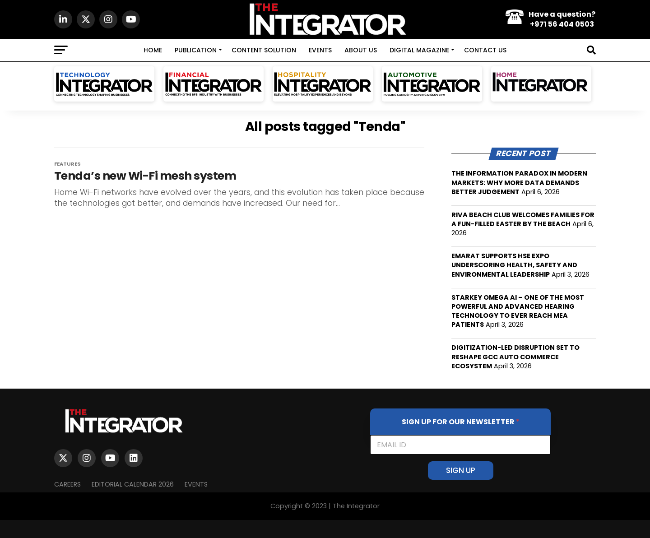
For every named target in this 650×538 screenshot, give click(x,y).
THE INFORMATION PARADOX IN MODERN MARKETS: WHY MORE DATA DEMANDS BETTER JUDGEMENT (519, 182)
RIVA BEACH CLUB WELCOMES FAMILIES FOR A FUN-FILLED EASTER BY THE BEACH (522, 219)
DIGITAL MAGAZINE (419, 50)
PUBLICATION (196, 50)
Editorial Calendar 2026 (133, 484)
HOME (153, 50)
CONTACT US (485, 50)
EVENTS (320, 50)
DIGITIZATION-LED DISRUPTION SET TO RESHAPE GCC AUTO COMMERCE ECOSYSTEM (515, 356)
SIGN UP (460, 470)
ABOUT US (360, 50)
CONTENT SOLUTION (264, 50)
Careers (67, 484)
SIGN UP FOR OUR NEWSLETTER (461, 422)
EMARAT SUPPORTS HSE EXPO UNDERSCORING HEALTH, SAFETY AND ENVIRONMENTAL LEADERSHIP (514, 264)
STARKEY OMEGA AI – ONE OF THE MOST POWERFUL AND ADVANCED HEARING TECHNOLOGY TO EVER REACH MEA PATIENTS (517, 311)
